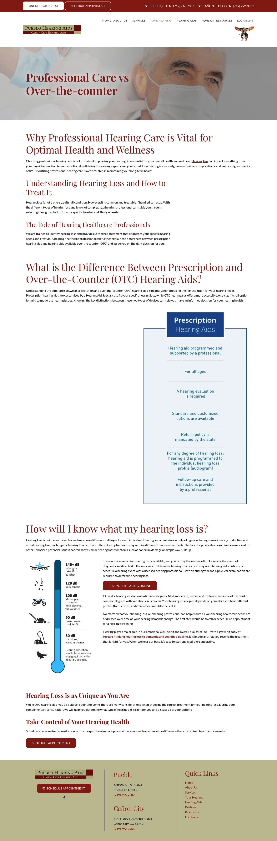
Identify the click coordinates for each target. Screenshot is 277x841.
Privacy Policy (86, 837)
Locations (223, 25)
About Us (102, 25)
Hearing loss (200, 153)
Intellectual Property (133, 837)
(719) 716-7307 (181, 6)
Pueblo (123, 766)
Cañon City (129, 800)
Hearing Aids (167, 25)
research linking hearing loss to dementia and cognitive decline (145, 628)
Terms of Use (108, 837)
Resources (203, 25)
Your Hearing (142, 25)
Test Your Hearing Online (130, 577)
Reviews (186, 25)
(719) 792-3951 (241, 6)
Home (88, 25)
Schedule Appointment (51, 734)
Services (120, 25)
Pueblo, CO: (156, 6)
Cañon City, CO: (212, 6)
